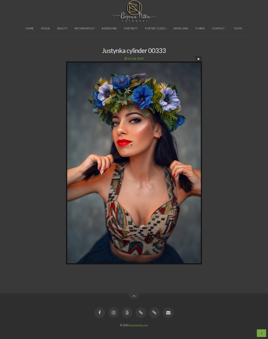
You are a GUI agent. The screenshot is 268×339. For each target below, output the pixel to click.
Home (30, 28)
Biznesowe (109, 28)
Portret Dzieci (155, 28)
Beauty (62, 28)
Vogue (45, 28)
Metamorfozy (85, 28)
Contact (218, 28)
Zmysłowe (180, 28)
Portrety (131, 28)
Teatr (238, 28)
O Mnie (200, 28)
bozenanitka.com (138, 325)
